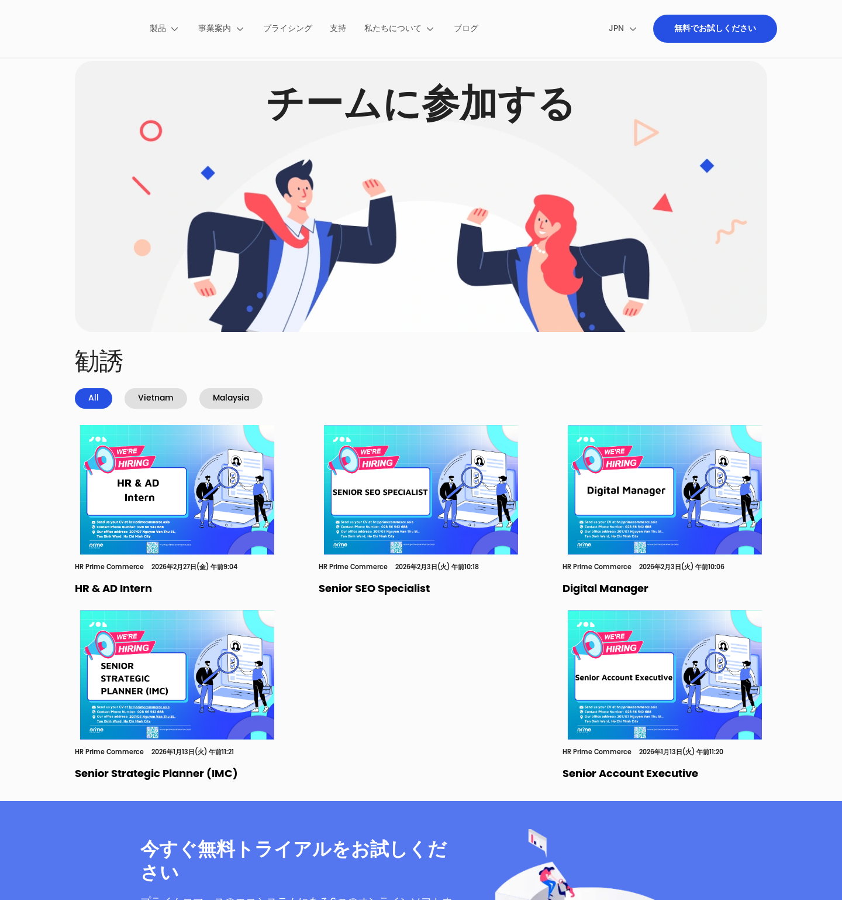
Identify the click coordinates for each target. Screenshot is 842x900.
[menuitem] (164, 28)
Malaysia (231, 398)
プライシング (287, 29)
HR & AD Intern (113, 589)
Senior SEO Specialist (374, 589)
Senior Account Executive (630, 774)
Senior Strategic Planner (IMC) (156, 774)
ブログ (466, 29)
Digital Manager (605, 589)
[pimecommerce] (95, 29)
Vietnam (156, 398)
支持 (338, 29)
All (93, 398)
